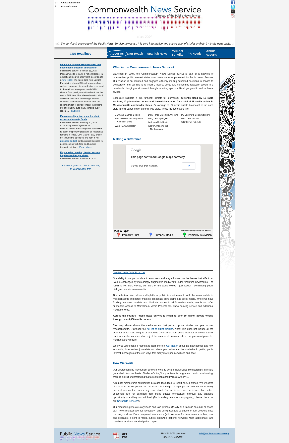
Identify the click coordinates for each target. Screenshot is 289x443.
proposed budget (68, 141)
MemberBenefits (177, 52)
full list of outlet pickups (160, 329)
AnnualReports (211, 52)
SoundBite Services (127, 401)
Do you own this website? (144, 166)
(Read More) (75, 111)
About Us (117, 53)
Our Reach (135, 53)
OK (188, 166)
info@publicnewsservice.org (214, 433)
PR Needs (194, 53)
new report (67, 80)
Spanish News (157, 53)
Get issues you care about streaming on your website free (80, 167)
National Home (68, 6)
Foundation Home (70, 2)
